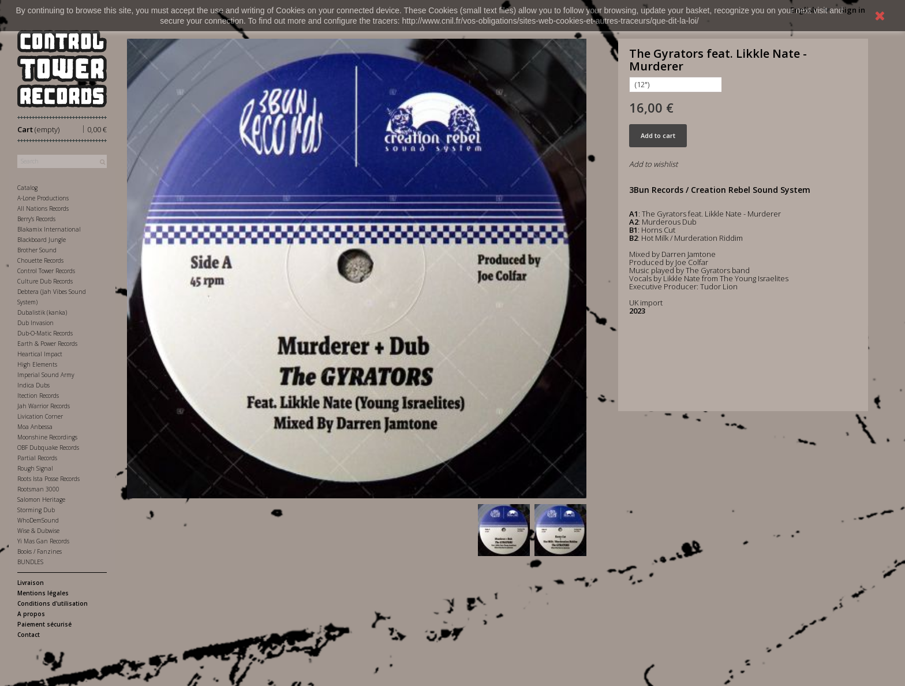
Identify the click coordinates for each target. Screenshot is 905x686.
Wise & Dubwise (38, 531)
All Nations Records (43, 208)
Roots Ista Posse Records (48, 479)
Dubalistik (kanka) (42, 312)
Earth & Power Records (47, 344)
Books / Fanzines (39, 551)
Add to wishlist (653, 164)
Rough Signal (35, 468)
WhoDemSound (38, 520)
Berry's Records (36, 219)
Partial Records (37, 458)
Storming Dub (36, 510)
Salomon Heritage (41, 499)
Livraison (30, 583)
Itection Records (38, 396)
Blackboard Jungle (41, 240)
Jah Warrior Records (43, 406)
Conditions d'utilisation (52, 603)
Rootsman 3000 (38, 489)
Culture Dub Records (45, 281)
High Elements (37, 364)
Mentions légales (43, 593)
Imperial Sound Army (45, 375)
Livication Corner (40, 416)
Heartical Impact (39, 354)
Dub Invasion (35, 323)
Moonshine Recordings (47, 437)
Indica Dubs (33, 385)
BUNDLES (30, 562)
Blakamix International (49, 229)
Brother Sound (37, 250)
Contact (28, 635)
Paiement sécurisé (44, 624)
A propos (31, 614)
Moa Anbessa (35, 427)
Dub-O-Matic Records (45, 333)
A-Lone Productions (43, 198)
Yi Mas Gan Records (43, 541)
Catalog (27, 188)
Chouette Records (40, 260)
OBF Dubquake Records (48, 447)
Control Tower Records (46, 271)
